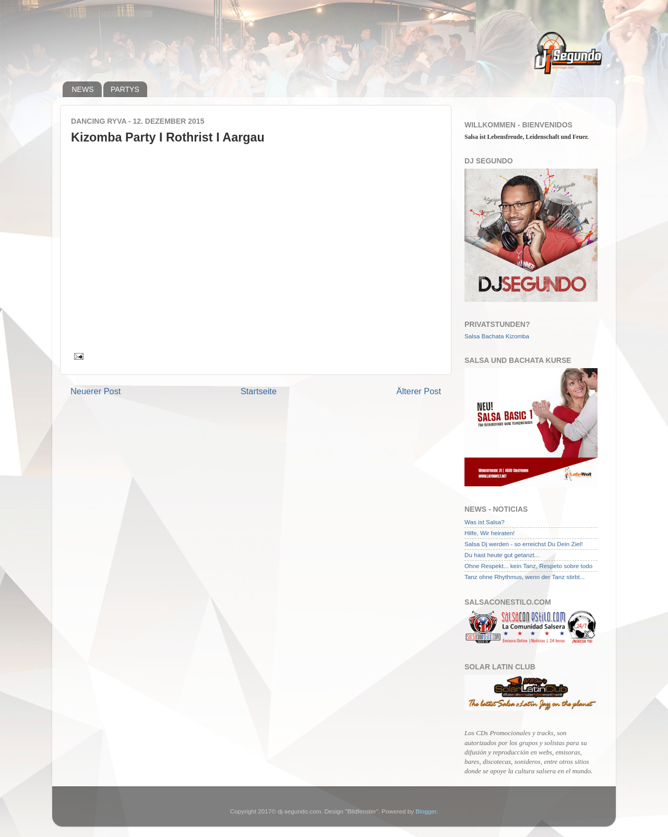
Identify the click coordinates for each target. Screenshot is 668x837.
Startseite (259, 391)
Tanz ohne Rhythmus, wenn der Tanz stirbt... (524, 576)
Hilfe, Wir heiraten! (489, 532)
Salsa (472, 336)
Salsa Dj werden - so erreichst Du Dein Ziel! (523, 543)
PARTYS (125, 89)
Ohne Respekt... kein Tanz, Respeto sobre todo (528, 565)
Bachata (493, 336)
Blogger (425, 811)
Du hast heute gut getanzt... (502, 554)
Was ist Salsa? (484, 521)
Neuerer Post (95, 391)
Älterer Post (419, 391)
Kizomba (517, 336)
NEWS (83, 89)
